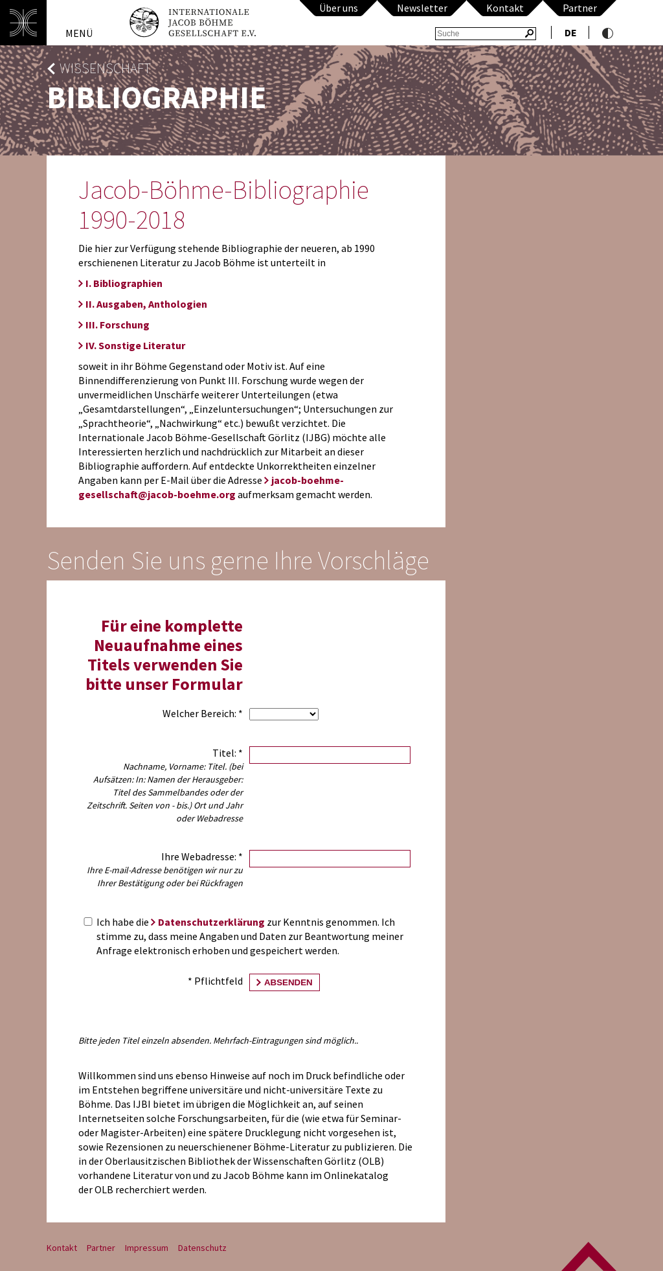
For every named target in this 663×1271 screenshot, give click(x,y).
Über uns (338, 7)
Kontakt (505, 7)
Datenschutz (202, 1248)
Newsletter (422, 7)
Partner (580, 7)
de (571, 32)
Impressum (146, 1248)
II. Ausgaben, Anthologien (146, 303)
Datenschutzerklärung (211, 921)
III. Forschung (117, 324)
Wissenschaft (105, 68)
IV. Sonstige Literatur (135, 345)
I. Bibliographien (124, 283)
